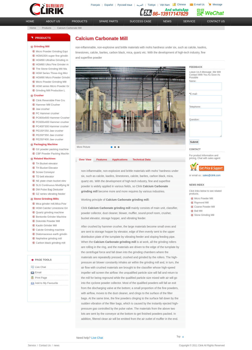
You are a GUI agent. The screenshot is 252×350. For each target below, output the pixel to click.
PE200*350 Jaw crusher (49, 135)
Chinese (181, 4)
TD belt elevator (45, 176)
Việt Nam (165, 5)
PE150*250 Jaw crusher (49, 130)
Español (109, 5)
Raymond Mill (201, 202)
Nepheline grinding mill (49, 238)
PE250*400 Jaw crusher (49, 139)
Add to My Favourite (46, 283)
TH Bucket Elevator (47, 167)
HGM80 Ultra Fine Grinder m (52, 64)
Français (95, 5)
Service (189, 21)
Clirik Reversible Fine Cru (50, 100)
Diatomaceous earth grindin (51, 234)
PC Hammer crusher (47, 113)
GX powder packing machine (52, 149)
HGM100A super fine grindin (52, 55)
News (167, 21)
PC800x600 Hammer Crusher (52, 117)
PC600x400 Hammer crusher (52, 122)
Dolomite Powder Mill (48, 221)
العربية (140, 5)
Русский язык (125, 5)
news (56, 345)
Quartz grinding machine (50, 212)
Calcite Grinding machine (50, 229)
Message (217, 4)
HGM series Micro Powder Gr (52, 86)
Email (38, 272)
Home (30, 21)
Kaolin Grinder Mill (46, 225)
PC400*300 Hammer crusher (52, 126)
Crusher (39, 95)
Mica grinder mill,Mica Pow (51, 203)
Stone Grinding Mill (204, 215)
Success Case (140, 21)
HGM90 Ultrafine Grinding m (52, 60)
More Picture (83, 147)
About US (53, 21)
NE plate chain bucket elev (51, 180)
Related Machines (45, 158)
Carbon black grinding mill (50, 242)
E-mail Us (199, 4)
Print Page (41, 277)
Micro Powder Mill (203, 198)
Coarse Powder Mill (204, 206)
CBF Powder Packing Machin (52, 153)
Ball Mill (198, 211)
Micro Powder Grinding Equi (52, 51)
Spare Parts (108, 21)
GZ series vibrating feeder (50, 193)
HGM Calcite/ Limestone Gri (52, 208)
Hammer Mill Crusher (48, 104)
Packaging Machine (46, 144)
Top (178, 336)
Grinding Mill (41, 46)
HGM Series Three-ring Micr (52, 73)
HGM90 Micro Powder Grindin (53, 77)
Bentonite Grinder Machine (51, 216)
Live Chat (40, 267)
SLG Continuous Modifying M (52, 185)
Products (79, 21)
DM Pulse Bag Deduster (49, 189)
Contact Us (216, 21)
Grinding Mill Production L (50, 90)
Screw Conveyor (45, 172)
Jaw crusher (43, 109)
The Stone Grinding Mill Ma (51, 68)
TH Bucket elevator (47, 163)
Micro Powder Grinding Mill (51, 81)
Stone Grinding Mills (46, 198)
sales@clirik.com (211, 175)
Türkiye (151, 5)
